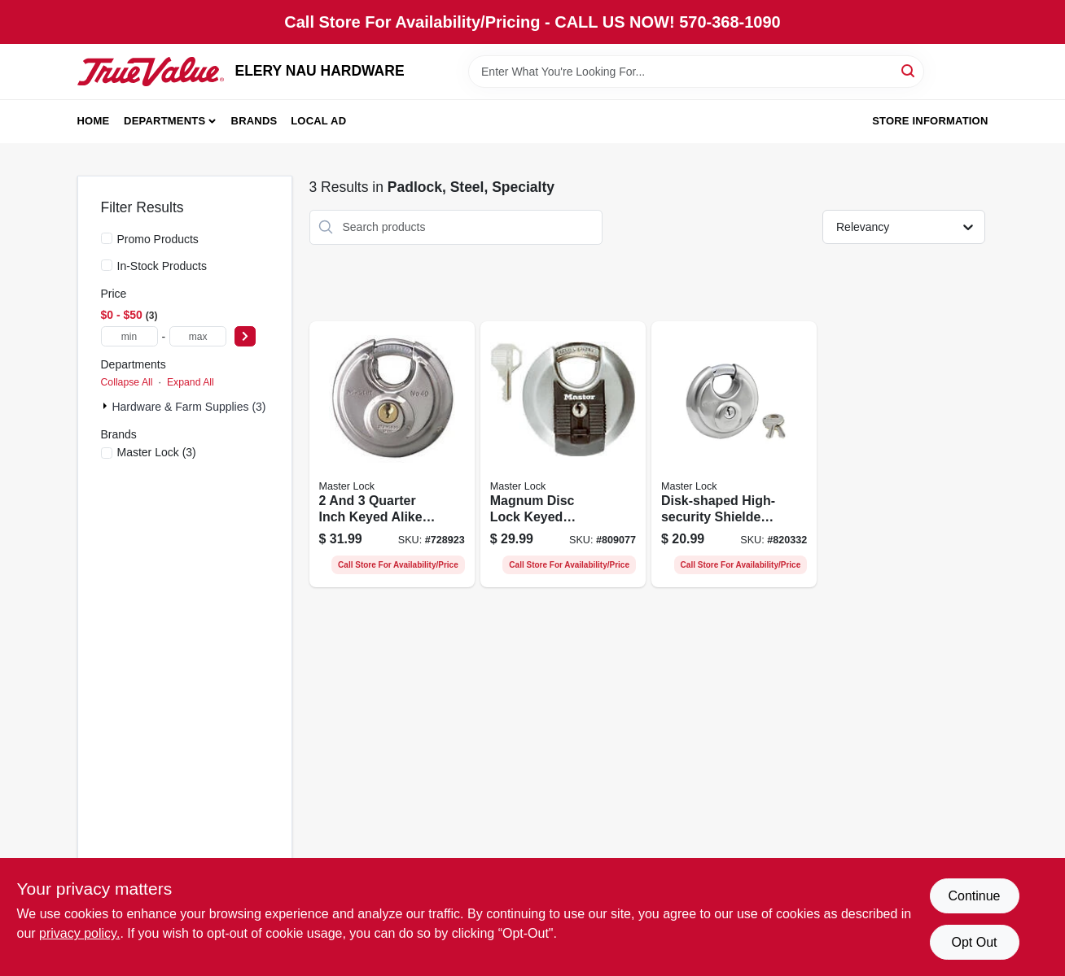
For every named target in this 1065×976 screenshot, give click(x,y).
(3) (156, 452)
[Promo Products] (106, 238)
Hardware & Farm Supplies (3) (188, 406)
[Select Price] (245, 336)
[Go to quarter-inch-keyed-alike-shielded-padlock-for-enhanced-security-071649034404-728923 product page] (392, 454)
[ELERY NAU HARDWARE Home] (150, 71)
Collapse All (127, 382)
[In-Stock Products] (106, 265)
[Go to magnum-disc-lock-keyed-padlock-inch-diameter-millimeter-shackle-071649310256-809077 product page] (563, 454)
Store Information (930, 121)
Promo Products (158, 239)
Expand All (190, 382)
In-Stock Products (162, 265)
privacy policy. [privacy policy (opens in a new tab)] (79, 933)
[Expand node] (106, 406)
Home (93, 121)
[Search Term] (696, 71)
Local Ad (318, 121)
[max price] (197, 336)
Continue (974, 896)
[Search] (909, 70)
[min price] (129, 336)
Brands (254, 121)
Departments (164, 121)
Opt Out (974, 942)
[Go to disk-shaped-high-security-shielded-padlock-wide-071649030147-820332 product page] (734, 454)
